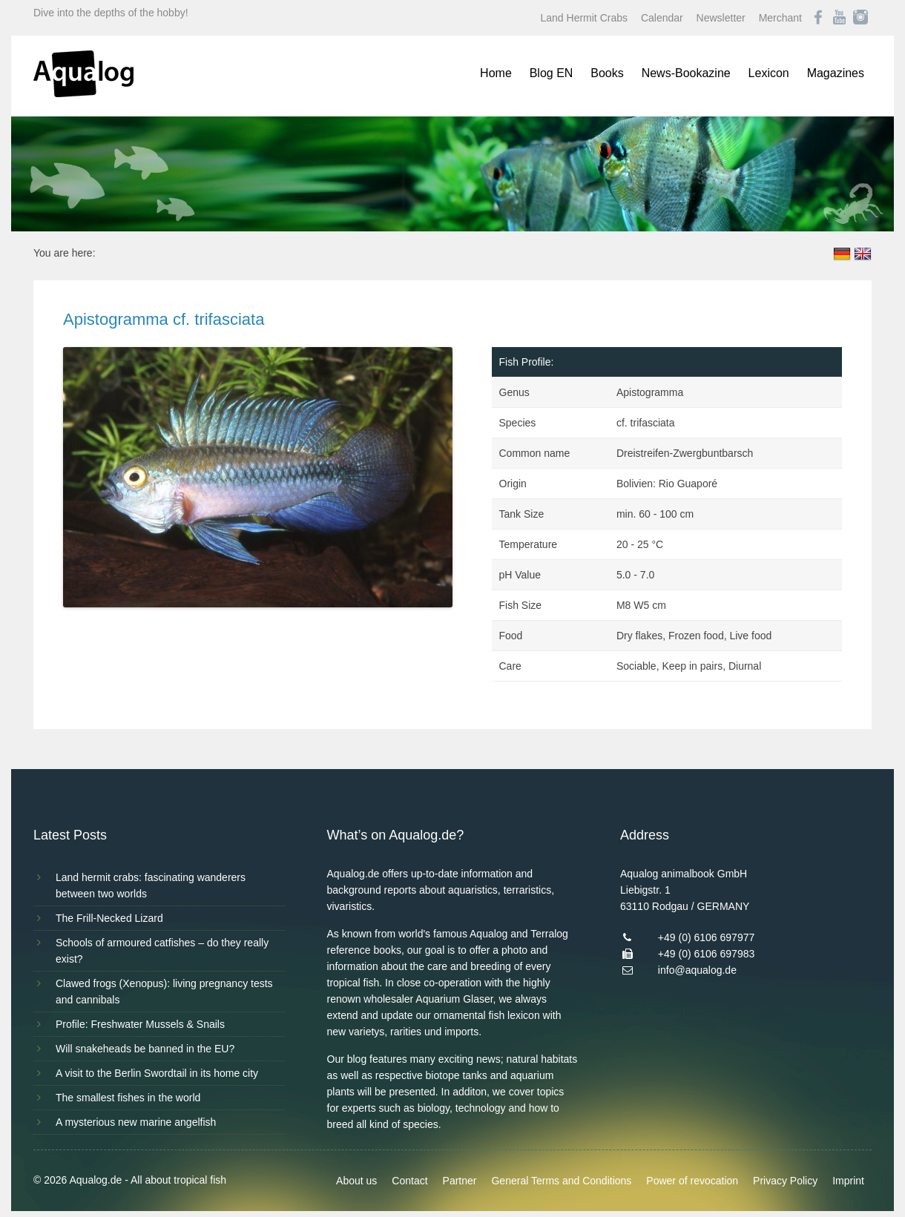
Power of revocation (692, 1181)
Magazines (835, 73)
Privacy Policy (785, 1181)
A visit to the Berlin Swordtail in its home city (157, 1073)
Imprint (848, 1181)
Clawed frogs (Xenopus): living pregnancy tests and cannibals (164, 991)
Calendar (662, 18)
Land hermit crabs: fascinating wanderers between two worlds (151, 885)
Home (496, 73)
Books (606, 73)
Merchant (780, 18)
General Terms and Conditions (561, 1181)
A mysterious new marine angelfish (136, 1122)
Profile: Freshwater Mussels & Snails (140, 1024)
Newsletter (721, 18)
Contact (409, 1181)
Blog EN (551, 73)
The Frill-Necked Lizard (109, 918)
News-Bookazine (686, 73)
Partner (460, 1181)
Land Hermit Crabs (584, 18)
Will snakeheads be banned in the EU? (145, 1049)
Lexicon (768, 73)
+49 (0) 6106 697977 (706, 937)
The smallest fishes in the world (128, 1098)
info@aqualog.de (697, 970)
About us (356, 1181)
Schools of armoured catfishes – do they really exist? (162, 951)
